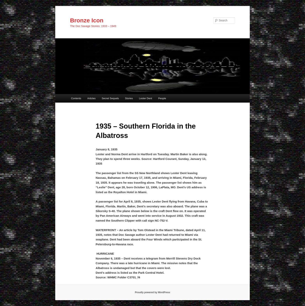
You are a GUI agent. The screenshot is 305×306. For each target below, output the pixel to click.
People (162, 98)
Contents (76, 98)
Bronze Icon (86, 20)
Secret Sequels (110, 98)
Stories (129, 98)
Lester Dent (145, 98)
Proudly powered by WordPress (152, 292)
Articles (91, 98)
